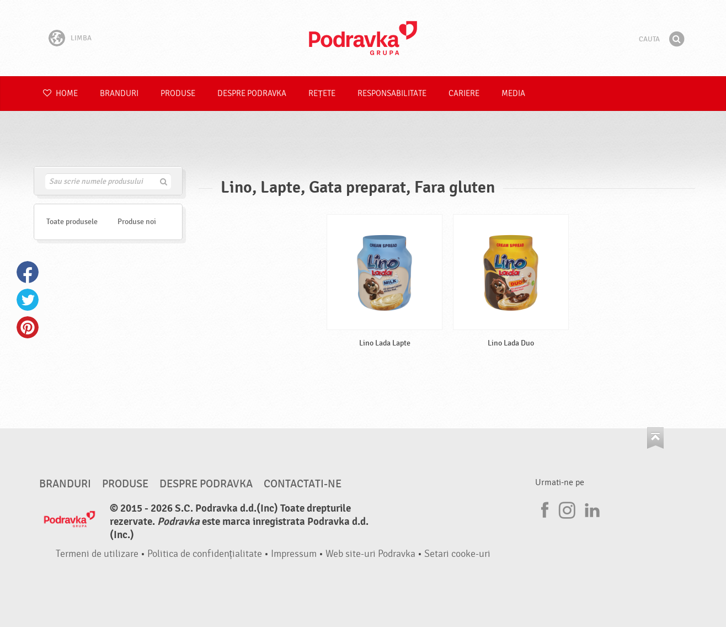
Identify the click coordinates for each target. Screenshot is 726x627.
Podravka (363, 38)
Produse (178, 93)
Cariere (464, 93)
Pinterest (28, 327)
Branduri (119, 93)
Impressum (294, 554)
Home (60, 93)
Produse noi (137, 221)
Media (513, 93)
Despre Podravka (251, 93)
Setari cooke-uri (457, 554)
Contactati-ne (302, 484)
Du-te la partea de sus (655, 438)
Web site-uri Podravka (370, 554)
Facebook (28, 272)
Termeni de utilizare (97, 554)
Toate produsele (72, 221)
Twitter (28, 300)
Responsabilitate (391, 93)
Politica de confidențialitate (204, 554)
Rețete (321, 93)
